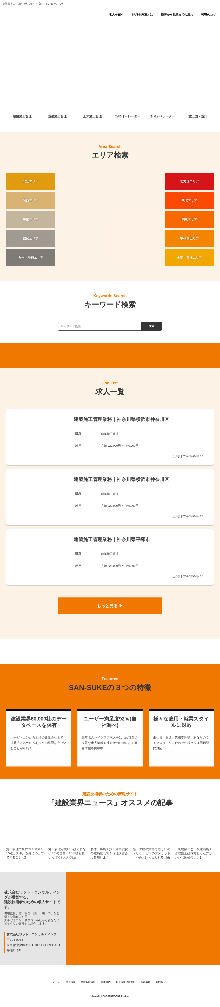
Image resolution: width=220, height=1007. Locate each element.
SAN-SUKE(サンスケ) (32, 16)
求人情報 (71, 982)
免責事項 (145, 982)
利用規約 (106, 982)
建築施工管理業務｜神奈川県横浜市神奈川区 (121, 419)
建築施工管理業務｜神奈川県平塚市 (112, 539)
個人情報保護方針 (126, 982)
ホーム (56, 982)
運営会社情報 (88, 982)
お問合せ (161, 982)
